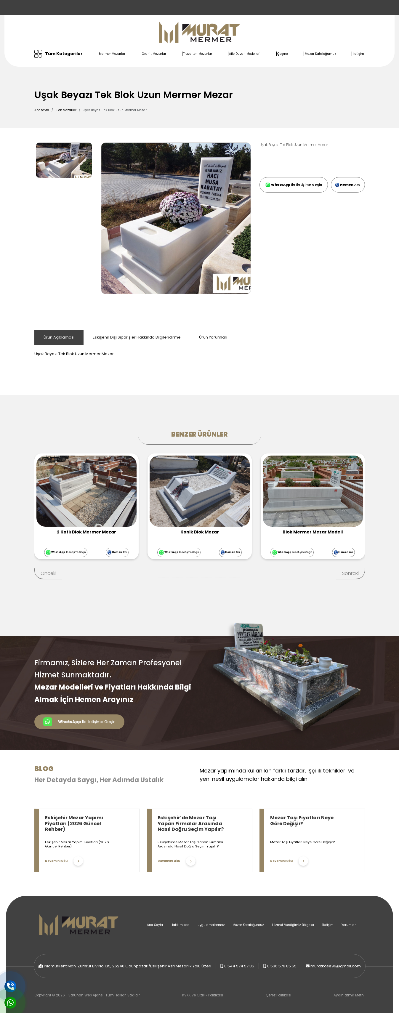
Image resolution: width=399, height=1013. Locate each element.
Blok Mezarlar (65, 110)
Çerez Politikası (278, 995)
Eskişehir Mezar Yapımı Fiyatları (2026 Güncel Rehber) (74, 823)
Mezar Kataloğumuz (320, 54)
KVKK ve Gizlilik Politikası (202, 995)
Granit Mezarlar (154, 54)
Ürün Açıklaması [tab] (59, 337)
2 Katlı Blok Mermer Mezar (86, 532)
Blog (44, 768)
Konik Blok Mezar (199, 532)
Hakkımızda (180, 925)
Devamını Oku (64, 861)
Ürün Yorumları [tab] (213, 337)
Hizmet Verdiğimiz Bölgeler (293, 925)
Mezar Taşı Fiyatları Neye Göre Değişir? (302, 820)
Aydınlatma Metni (349, 995)
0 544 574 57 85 (239, 966)
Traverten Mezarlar (197, 54)
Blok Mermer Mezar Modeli (313, 532)
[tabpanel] (199, 351)
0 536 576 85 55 (282, 966)
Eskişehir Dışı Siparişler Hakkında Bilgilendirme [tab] (137, 337)
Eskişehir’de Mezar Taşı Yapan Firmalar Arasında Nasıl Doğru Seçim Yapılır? (191, 823)
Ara (347, 184)
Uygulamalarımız (211, 925)
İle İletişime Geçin (293, 184)
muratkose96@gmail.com (335, 966)
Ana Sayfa (155, 925)
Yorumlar (348, 925)
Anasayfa (41, 110)
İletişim (358, 54)
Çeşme (282, 54)
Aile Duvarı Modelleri (244, 54)
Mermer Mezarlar (112, 54)
